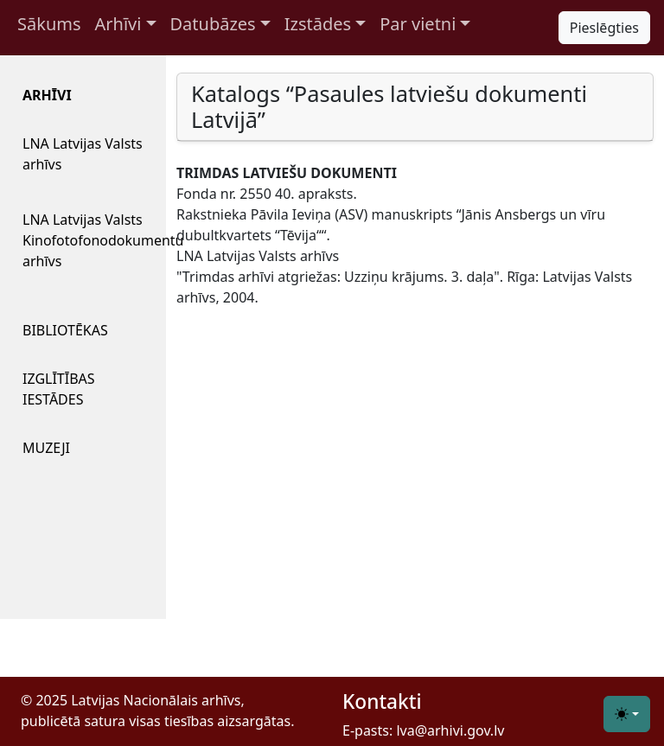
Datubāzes (213, 23)
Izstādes (317, 23)
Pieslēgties (604, 27)
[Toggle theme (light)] (626, 714)
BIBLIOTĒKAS (65, 330)
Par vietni (418, 23)
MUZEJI (46, 447)
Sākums (49, 23)
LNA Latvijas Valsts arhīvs (82, 154)
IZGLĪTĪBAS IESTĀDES (58, 389)
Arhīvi (118, 23)
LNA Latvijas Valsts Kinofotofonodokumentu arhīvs (89, 240)
